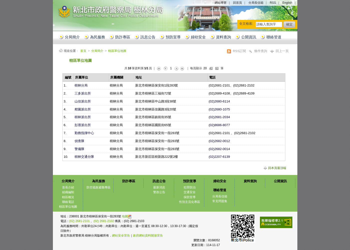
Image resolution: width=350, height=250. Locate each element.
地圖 (126, 216)
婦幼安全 (198, 37)
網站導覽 (221, 2)
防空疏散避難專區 (99, 187)
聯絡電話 (68, 202)
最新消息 (159, 187)
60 (217, 68)
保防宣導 (190, 197)
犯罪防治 (190, 187)
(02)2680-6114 (219, 101)
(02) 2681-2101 (80, 221)
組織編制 (68, 192)
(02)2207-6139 (219, 157)
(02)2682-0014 (219, 149)
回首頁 (237, 2)
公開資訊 (248, 37)
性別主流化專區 (189, 202)
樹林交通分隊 (84, 157)
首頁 (83, 51)
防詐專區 (122, 37)
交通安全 (190, 192)
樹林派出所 (83, 117)
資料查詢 (223, 37)
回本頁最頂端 (277, 168)
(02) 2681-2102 (104, 221)
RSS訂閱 (240, 51)
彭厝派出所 (83, 125)
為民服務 (97, 37)
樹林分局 (81, 85)
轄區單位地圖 (117, 51)
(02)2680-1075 (219, 109)
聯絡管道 (273, 37)
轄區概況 (68, 197)
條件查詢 (261, 51)
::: (58, 59)
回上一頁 (282, 51)
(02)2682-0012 (219, 141)
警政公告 (159, 192)
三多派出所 (83, 93)
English (287, 2)
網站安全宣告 (121, 235)
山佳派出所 (83, 101)
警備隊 (79, 149)
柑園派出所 (83, 109)
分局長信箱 (255, 2)
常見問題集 (219, 201)
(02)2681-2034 (219, 117)
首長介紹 (68, 187)
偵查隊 (79, 141)
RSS (273, 2)
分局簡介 (72, 37)
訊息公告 (147, 37)
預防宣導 (173, 37)
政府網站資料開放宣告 (148, 235)
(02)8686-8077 (219, 125)
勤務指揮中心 (84, 133)
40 (211, 68)
